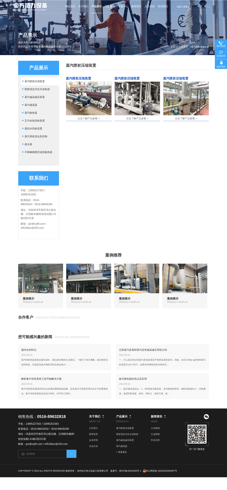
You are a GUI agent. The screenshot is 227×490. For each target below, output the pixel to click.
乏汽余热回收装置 (35, 120)
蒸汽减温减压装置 (35, 97)
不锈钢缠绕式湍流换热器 (38, 152)
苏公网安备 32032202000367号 (160, 470)
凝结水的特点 (28, 349)
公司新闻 (155, 428)
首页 (173, 46)
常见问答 (155, 440)
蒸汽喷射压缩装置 (35, 81)
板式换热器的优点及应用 (133, 378)
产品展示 (183, 46)
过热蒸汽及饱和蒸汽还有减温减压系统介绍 (143, 349)
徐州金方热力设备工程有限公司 (92, 471)
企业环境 (93, 440)
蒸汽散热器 (31, 112)
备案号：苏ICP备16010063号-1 (125, 471)
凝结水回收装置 (33, 128)
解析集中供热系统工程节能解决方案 (41, 378)
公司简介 (93, 428)
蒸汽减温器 (31, 105)
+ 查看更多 (121, 452)
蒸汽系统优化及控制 (36, 136)
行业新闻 (155, 434)
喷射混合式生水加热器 (37, 89)
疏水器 (28, 144)
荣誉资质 (93, 434)
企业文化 (93, 446)
